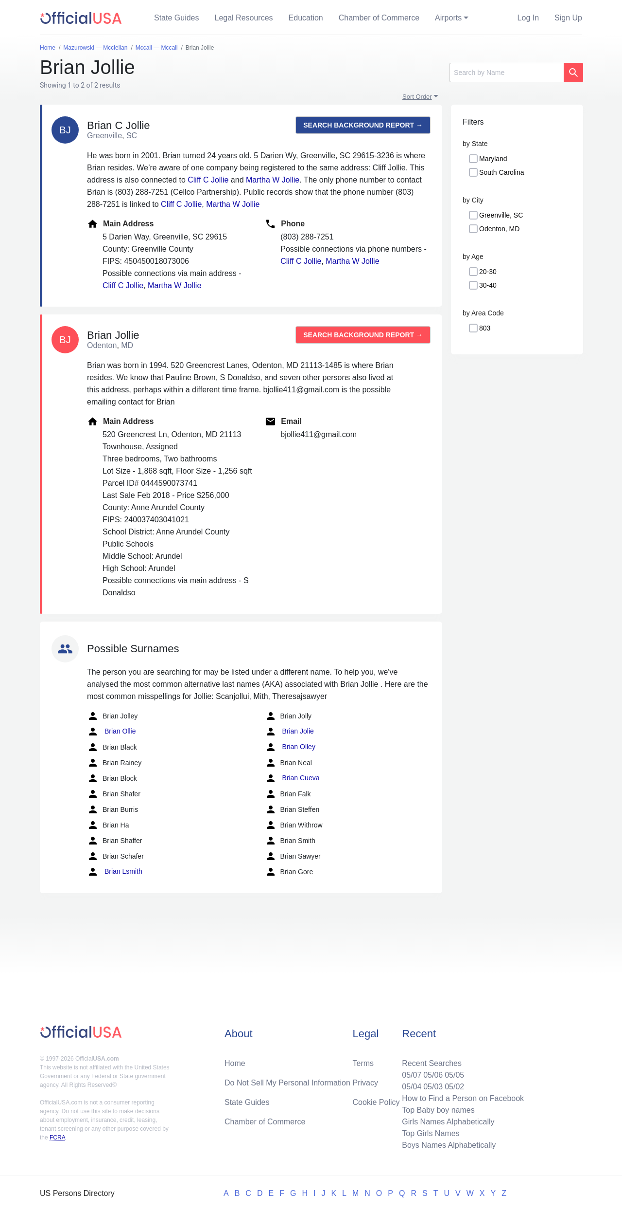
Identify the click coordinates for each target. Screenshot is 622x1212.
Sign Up (568, 18)
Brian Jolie (289, 731)
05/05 (454, 1075)
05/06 (433, 1075)
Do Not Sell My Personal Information (287, 1083)
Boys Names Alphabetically (449, 1145)
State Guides (176, 18)
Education (306, 18)
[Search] (506, 72)
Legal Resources (244, 18)
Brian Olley (290, 747)
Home (235, 1063)
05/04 (411, 1087)
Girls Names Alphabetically (448, 1122)
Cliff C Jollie (208, 180)
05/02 (454, 1087)
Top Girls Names (430, 1133)
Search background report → (363, 125)
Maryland (493, 158)
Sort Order (417, 96)
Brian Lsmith (114, 872)
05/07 (411, 1075)
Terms (363, 1063)
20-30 (488, 271)
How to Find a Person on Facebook (463, 1098)
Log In (528, 18)
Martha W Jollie (272, 180)
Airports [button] (448, 18)
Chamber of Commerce (379, 18)
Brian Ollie (111, 731)
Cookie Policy (376, 1102)
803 (484, 328)
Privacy (365, 1083)
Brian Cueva (292, 778)
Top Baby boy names (438, 1110)
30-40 (488, 285)
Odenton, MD (499, 228)
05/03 (433, 1087)
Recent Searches (432, 1063)
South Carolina (501, 172)
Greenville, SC (501, 215)
